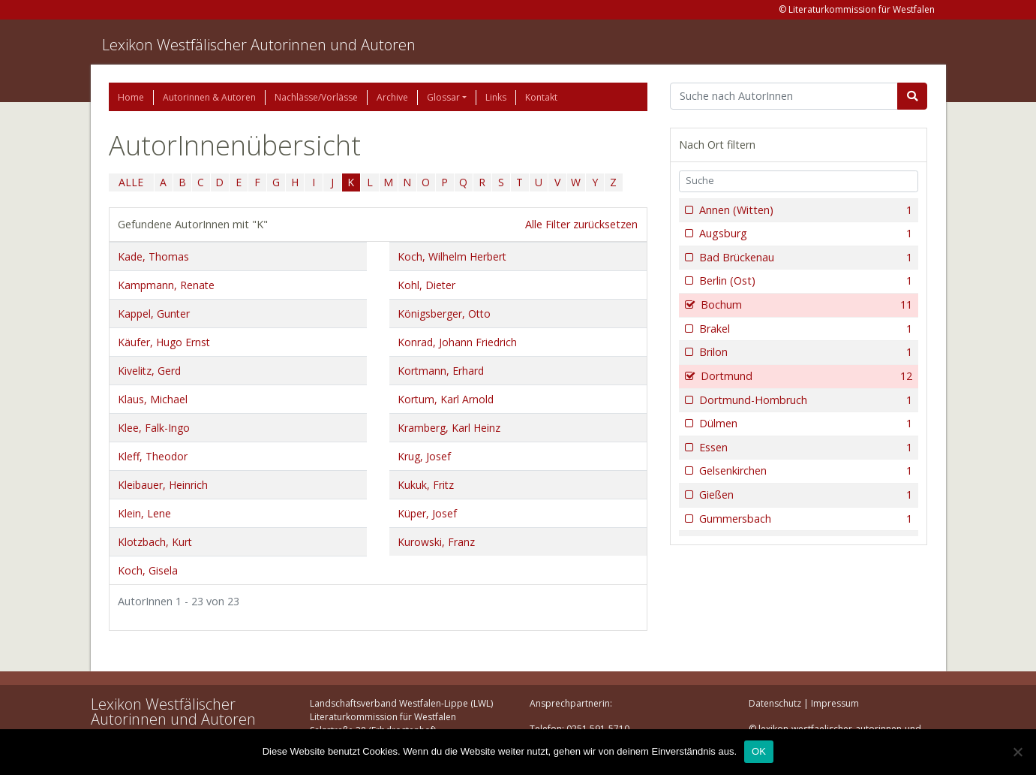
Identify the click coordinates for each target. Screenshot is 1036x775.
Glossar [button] (443, 97)
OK (759, 751)
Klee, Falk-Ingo (154, 428)
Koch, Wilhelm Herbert (452, 256)
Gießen (804, 495)
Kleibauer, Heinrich (163, 485)
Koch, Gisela (148, 570)
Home (131, 97)
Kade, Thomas (153, 256)
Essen (804, 447)
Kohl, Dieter (426, 285)
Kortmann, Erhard (441, 370)
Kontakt (541, 97)
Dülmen (804, 423)
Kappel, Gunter (154, 313)
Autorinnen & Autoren (209, 97)
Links (495, 97)
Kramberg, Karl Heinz (449, 428)
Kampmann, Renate (166, 285)
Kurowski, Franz (436, 542)
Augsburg (804, 233)
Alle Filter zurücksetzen (581, 224)
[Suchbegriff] (784, 96)
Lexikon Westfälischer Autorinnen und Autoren (259, 45)
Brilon (804, 352)
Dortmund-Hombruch (804, 400)
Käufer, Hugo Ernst (164, 342)
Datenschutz (775, 703)
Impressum (835, 703)
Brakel (804, 329)
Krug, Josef (424, 456)
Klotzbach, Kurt (155, 542)
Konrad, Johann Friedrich (457, 342)
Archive (392, 97)
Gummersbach (804, 519)
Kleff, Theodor (153, 456)
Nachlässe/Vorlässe (316, 97)
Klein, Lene (144, 513)
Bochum (805, 305)
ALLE (131, 182)
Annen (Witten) (804, 210)
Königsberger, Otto (444, 313)
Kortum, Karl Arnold (446, 399)
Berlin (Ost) (804, 281)
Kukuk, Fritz (426, 485)
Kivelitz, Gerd (149, 370)
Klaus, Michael (153, 399)
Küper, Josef (427, 513)
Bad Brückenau (804, 257)
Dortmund (805, 376)
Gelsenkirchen (804, 471)
